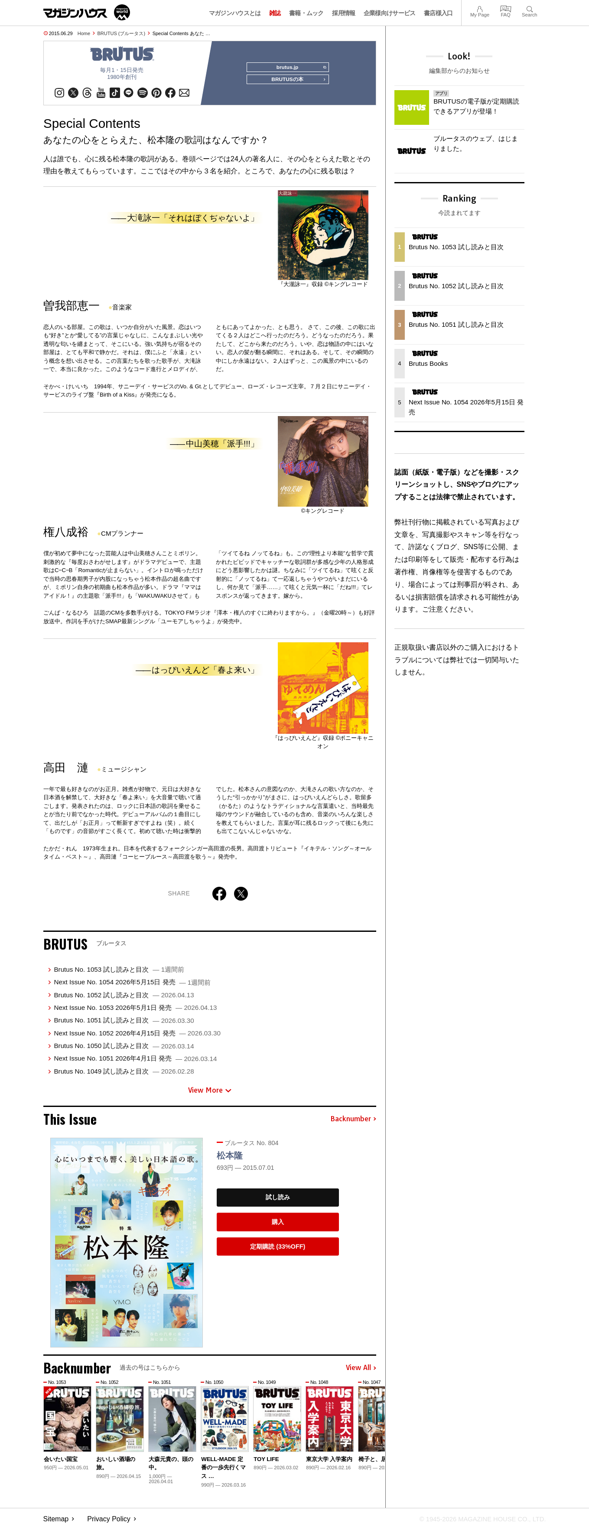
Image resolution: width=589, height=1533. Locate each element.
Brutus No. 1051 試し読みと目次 (124, 1023)
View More (209, 1093)
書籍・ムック (306, 13)
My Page (480, 8)
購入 (278, 1225)
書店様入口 (438, 13)
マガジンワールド (86, 12)
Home (84, 33)
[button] (368, 1433)
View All (361, 1371)
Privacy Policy (108, 1522)
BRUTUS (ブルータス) (122, 33)
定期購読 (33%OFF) (277, 1250)
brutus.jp (298, 67)
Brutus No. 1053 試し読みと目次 (119, 972)
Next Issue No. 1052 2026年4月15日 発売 (137, 1036)
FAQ (506, 8)
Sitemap (56, 1522)
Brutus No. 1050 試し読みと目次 (124, 1049)
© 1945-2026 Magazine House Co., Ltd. (477, 1522)
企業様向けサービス (390, 13)
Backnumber (353, 1122)
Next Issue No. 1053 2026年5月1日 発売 (135, 1011)
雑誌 (275, 13)
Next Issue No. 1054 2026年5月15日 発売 (132, 985)
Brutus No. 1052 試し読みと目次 (124, 998)
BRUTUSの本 (296, 83)
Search (529, 8)
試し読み (278, 1201)
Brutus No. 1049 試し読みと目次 (124, 1074)
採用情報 (343, 13)
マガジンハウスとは (235, 13)
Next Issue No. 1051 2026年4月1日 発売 (135, 1061)
